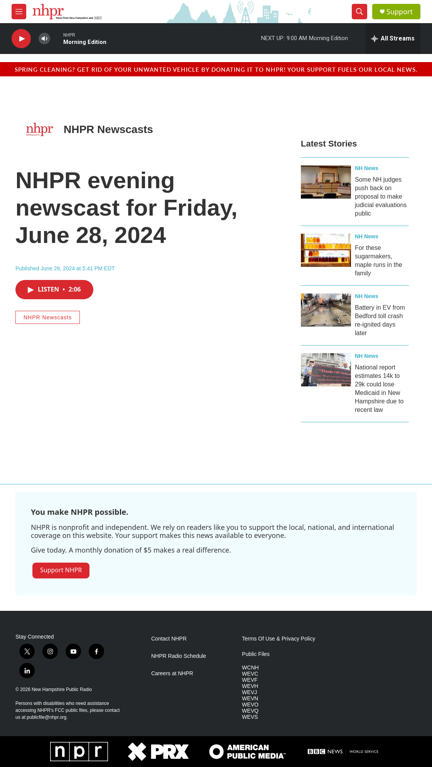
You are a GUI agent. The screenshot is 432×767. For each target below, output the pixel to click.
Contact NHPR (169, 639)
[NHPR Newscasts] (39, 129)
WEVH (250, 686)
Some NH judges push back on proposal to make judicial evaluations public (381, 196)
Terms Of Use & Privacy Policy (278, 639)
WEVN (250, 698)
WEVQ (250, 711)
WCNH (250, 668)
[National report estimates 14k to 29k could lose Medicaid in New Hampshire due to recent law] (326, 369)
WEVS (250, 717)
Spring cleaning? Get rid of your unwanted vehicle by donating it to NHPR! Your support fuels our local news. (216, 69)
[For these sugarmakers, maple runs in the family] (326, 250)
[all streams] (392, 38)
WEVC (250, 674)
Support (399, 12)
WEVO (250, 705)
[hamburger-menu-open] (19, 11)
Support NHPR (61, 570)
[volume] (44, 38)
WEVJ (249, 692)
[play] (21, 38)
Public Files (256, 654)
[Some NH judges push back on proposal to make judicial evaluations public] (326, 182)
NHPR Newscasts (108, 129)
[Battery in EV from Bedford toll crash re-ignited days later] (326, 310)
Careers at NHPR (172, 673)
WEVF (249, 680)
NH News (366, 168)
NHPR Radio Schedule (178, 656)
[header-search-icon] (359, 11)
